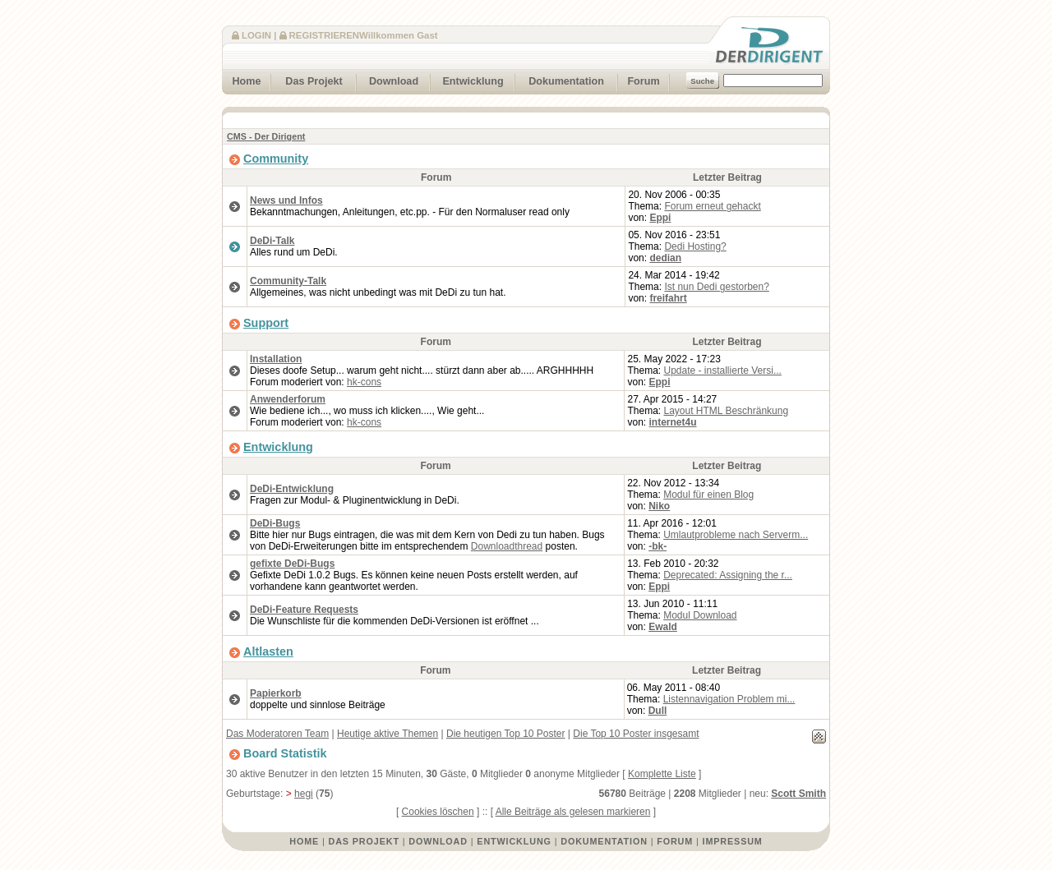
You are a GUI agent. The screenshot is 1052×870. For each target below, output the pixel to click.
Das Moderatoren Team (277, 733)
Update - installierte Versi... (723, 370)
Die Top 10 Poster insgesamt (636, 733)
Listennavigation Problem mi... (729, 699)
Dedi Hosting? (695, 246)
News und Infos (286, 200)
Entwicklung (467, 79)
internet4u (673, 422)
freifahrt (667, 298)
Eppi (660, 217)
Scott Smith (798, 793)
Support (265, 322)
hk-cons (364, 382)
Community (275, 158)
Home (241, 79)
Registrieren (324, 35)
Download (387, 79)
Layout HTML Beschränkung (726, 411)
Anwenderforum (287, 399)
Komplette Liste (662, 774)
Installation (276, 359)
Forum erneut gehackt (712, 206)
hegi (303, 793)
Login (256, 35)
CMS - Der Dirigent (266, 136)
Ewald (662, 627)
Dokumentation (559, 79)
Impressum (733, 841)
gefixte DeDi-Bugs (292, 563)
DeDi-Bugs (275, 523)
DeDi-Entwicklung (292, 489)
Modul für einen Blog (708, 494)
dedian (665, 258)
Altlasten (268, 651)
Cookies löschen (438, 811)
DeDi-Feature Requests (304, 609)
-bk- (657, 546)
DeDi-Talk (272, 240)
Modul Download (699, 615)
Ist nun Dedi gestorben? (716, 286)
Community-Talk (288, 281)
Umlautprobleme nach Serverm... (735, 535)
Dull (657, 710)
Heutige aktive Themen (387, 733)
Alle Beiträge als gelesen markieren (573, 811)
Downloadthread (506, 546)
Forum (638, 79)
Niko (659, 506)
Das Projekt (307, 79)
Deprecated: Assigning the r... (727, 575)
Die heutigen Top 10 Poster (505, 733)
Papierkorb (276, 693)
